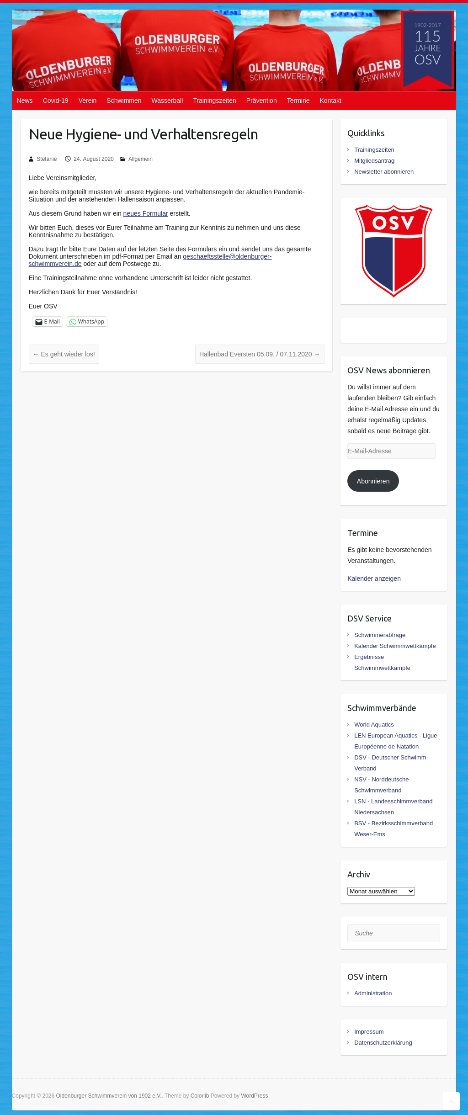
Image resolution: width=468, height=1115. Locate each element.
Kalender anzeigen (374, 578)
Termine (298, 100)
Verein (88, 100)
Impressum (368, 1031)
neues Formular (145, 213)
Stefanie (47, 159)
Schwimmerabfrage (379, 635)
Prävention (261, 100)
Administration (373, 993)
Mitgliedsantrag (374, 160)
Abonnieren (373, 481)
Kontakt (330, 100)
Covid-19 (56, 100)
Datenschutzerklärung (383, 1042)
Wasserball (167, 100)
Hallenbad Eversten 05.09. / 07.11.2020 (259, 354)
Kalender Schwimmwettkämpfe (395, 645)
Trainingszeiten (214, 100)
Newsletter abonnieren (384, 171)
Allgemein (140, 159)
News (25, 100)
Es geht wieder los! (64, 354)
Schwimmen (123, 100)
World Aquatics (374, 724)
